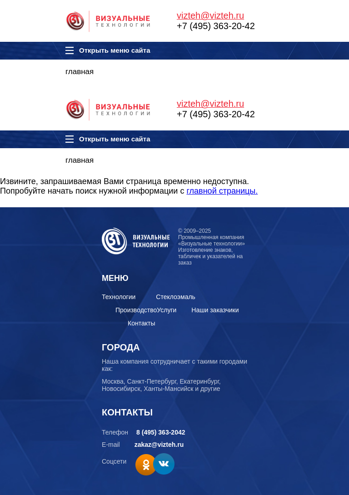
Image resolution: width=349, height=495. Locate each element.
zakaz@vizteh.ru (159, 444)
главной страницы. (222, 190)
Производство (136, 310)
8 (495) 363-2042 (160, 432)
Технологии (118, 296)
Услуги (166, 310)
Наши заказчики (215, 310)
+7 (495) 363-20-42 (216, 26)
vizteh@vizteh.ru (210, 15)
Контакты (141, 323)
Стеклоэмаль (175, 296)
